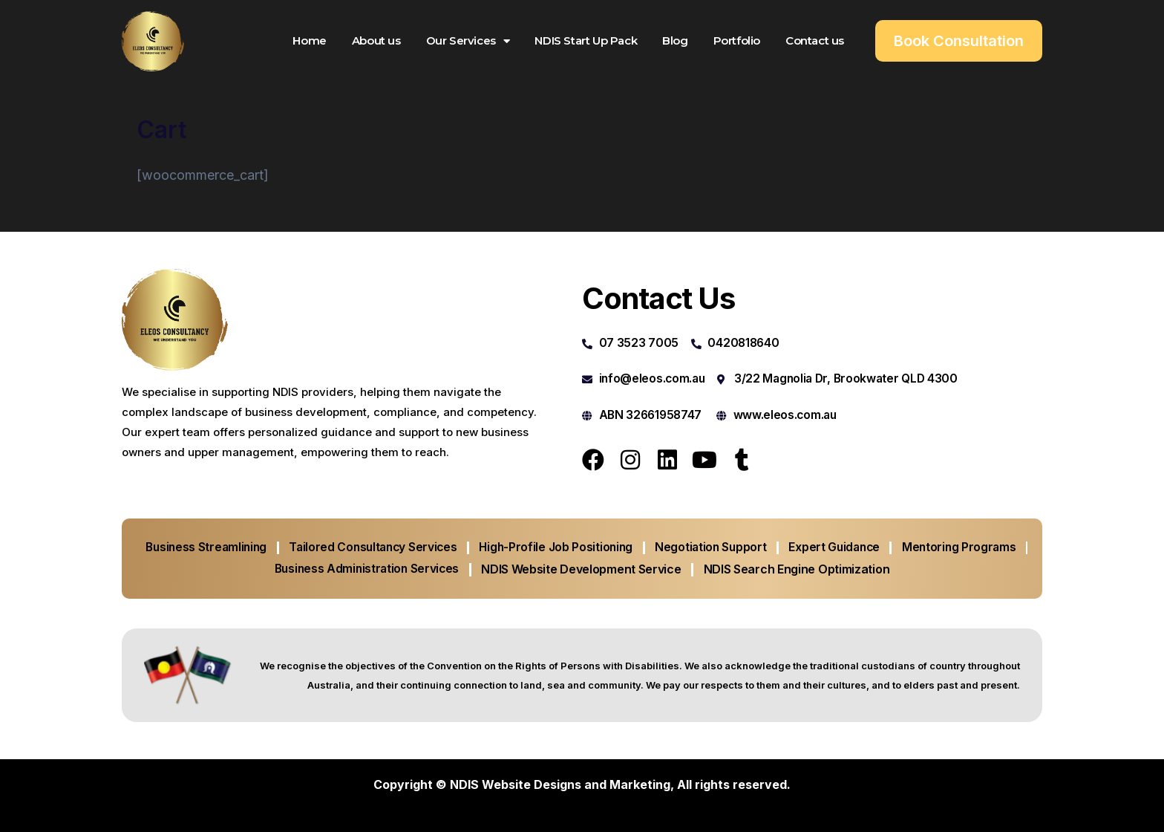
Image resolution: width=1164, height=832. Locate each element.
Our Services (468, 41)
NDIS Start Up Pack (585, 40)
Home (309, 40)
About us (376, 40)
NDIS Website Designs (515, 784)
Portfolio (736, 40)
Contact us (814, 40)
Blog (674, 40)
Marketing (639, 784)
